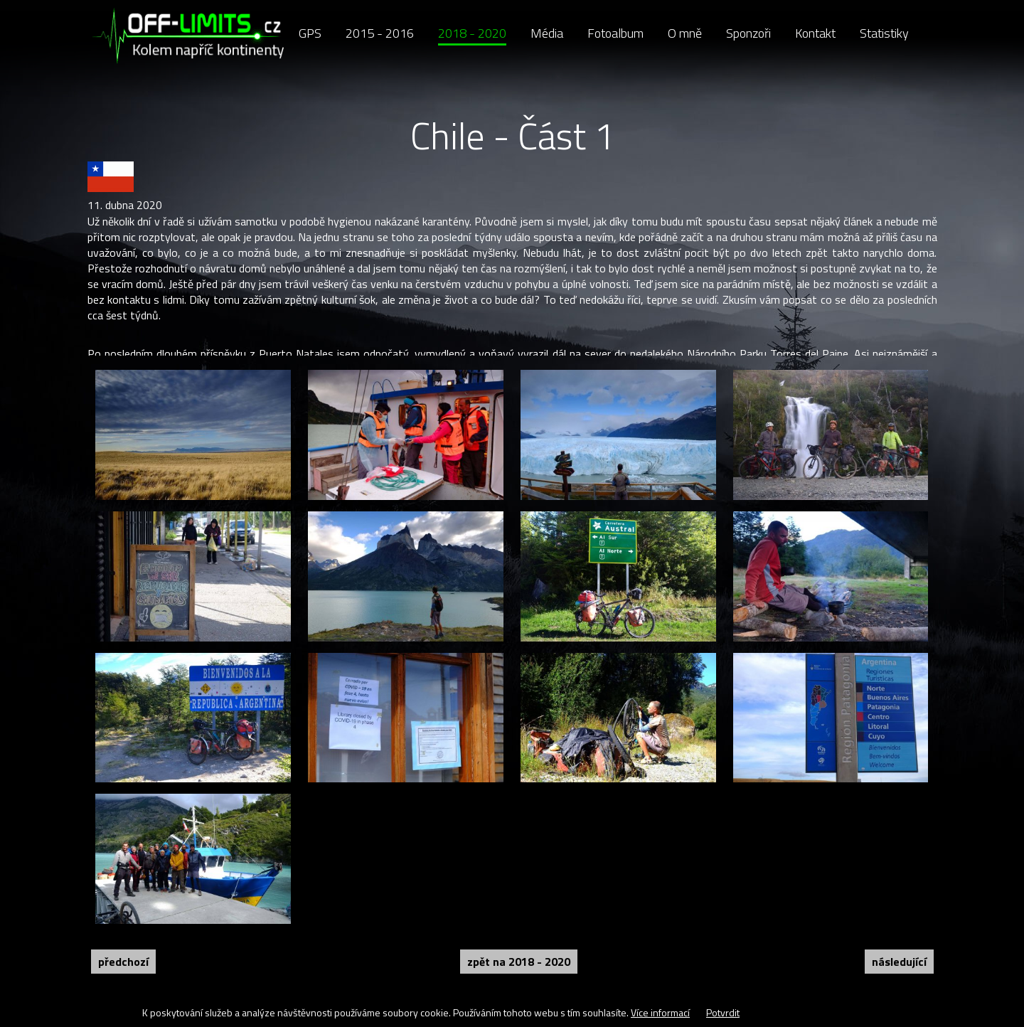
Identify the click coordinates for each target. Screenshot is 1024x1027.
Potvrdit (723, 1012)
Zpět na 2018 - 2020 (518, 961)
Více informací (660, 1012)
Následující (899, 961)
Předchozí (123, 961)
